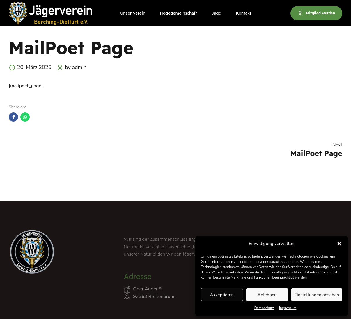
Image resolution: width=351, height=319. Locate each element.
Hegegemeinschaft (178, 13)
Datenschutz (264, 308)
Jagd (216, 13)
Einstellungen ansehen (316, 295)
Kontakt (243, 13)
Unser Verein (132, 13)
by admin (75, 67)
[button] (339, 244)
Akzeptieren (222, 295)
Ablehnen (267, 295)
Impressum (288, 308)
